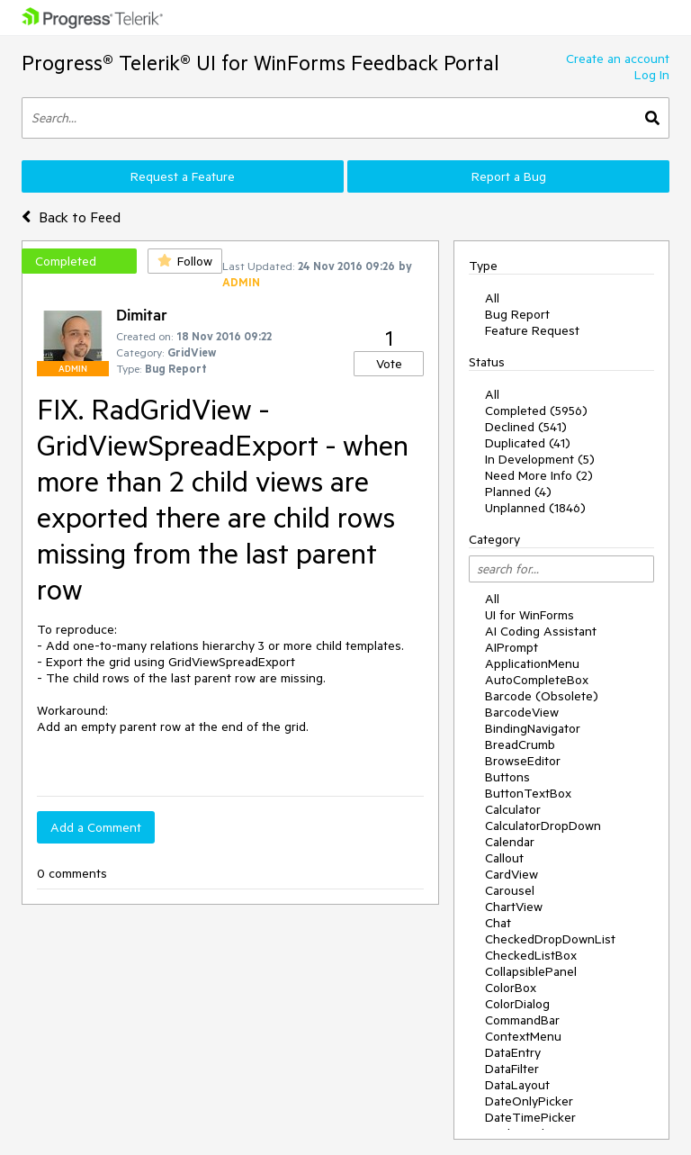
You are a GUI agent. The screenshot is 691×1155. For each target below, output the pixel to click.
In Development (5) (540, 459)
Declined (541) (526, 427)
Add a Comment (95, 827)
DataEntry (513, 1052)
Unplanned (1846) (535, 508)
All (492, 298)
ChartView (514, 906)
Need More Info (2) (539, 475)
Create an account (617, 58)
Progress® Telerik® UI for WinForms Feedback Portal (260, 63)
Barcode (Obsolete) (541, 696)
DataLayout (517, 1085)
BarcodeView (522, 712)
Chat (498, 923)
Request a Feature (182, 176)
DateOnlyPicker (529, 1101)
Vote (389, 364)
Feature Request (532, 330)
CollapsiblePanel (531, 971)
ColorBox (510, 987)
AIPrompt (511, 647)
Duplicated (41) (527, 443)
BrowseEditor (523, 761)
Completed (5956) (536, 410)
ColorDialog (517, 1004)
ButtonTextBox (528, 793)
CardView (511, 874)
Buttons (507, 777)
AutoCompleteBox (536, 680)
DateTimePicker (530, 1117)
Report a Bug (508, 176)
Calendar (509, 842)
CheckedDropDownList (550, 939)
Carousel (509, 890)
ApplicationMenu (532, 663)
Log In (651, 75)
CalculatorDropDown (543, 825)
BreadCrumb (520, 744)
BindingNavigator (532, 728)
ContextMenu (523, 1036)
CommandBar (522, 1020)
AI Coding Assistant (541, 631)
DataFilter (512, 1068)
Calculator (513, 809)
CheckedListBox (531, 955)
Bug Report (517, 314)
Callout (504, 858)
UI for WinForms (529, 615)
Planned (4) (518, 491)
